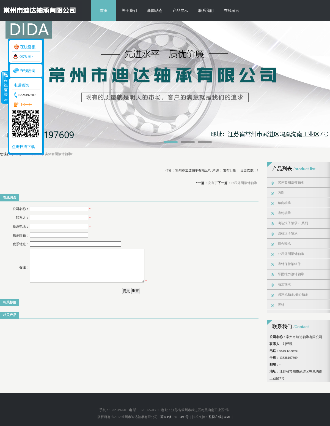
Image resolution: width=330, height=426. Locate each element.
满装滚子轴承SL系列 (293, 223)
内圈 (281, 193)
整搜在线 (215, 417)
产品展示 (180, 11)
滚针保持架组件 (289, 264)
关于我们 (129, 11)
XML (227, 417)
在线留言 (231, 11)
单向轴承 (284, 203)
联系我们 (206, 11)
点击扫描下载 (23, 147)
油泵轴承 (284, 284)
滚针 (281, 305)
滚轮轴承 (284, 213)
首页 (104, 11)
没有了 (213, 183)
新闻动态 (155, 11)
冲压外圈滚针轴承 (244, 183)
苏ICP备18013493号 (174, 417)
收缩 (5, 87)
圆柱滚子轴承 (288, 233)
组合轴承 (284, 244)
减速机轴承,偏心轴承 (293, 294)
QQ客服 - (26, 56)
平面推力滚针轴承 (291, 274)
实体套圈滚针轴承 (58, 154)
